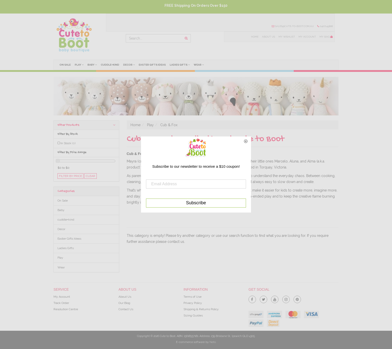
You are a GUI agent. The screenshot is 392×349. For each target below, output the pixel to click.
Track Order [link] (61, 303)
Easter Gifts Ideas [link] (69, 238)
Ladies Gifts (181, 64)
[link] (252, 298)
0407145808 (325, 26)
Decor (130, 64)
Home (254, 36)
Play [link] (60, 257)
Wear (200, 64)
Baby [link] (61, 210)
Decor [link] (61, 229)
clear (90, 176)
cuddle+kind (110, 64)
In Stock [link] (68, 143)
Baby (92, 64)
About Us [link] (124, 296)
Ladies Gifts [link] (66, 248)
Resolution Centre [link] (66, 309)
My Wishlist (286, 36)
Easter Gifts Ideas (153, 64)
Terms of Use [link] (193, 296)
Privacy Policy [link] (193, 303)
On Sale (65, 64)
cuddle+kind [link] (66, 219)
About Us (267, 36)
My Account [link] (62, 296)
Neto (213, 342)
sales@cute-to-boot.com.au (293, 26)
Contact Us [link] (125, 309)
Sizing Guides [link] (193, 315)
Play (79, 64)
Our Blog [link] (124, 303)
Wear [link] (61, 267)
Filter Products (86, 125)
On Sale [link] (63, 200)
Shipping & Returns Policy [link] (201, 309)
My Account (307, 36)
